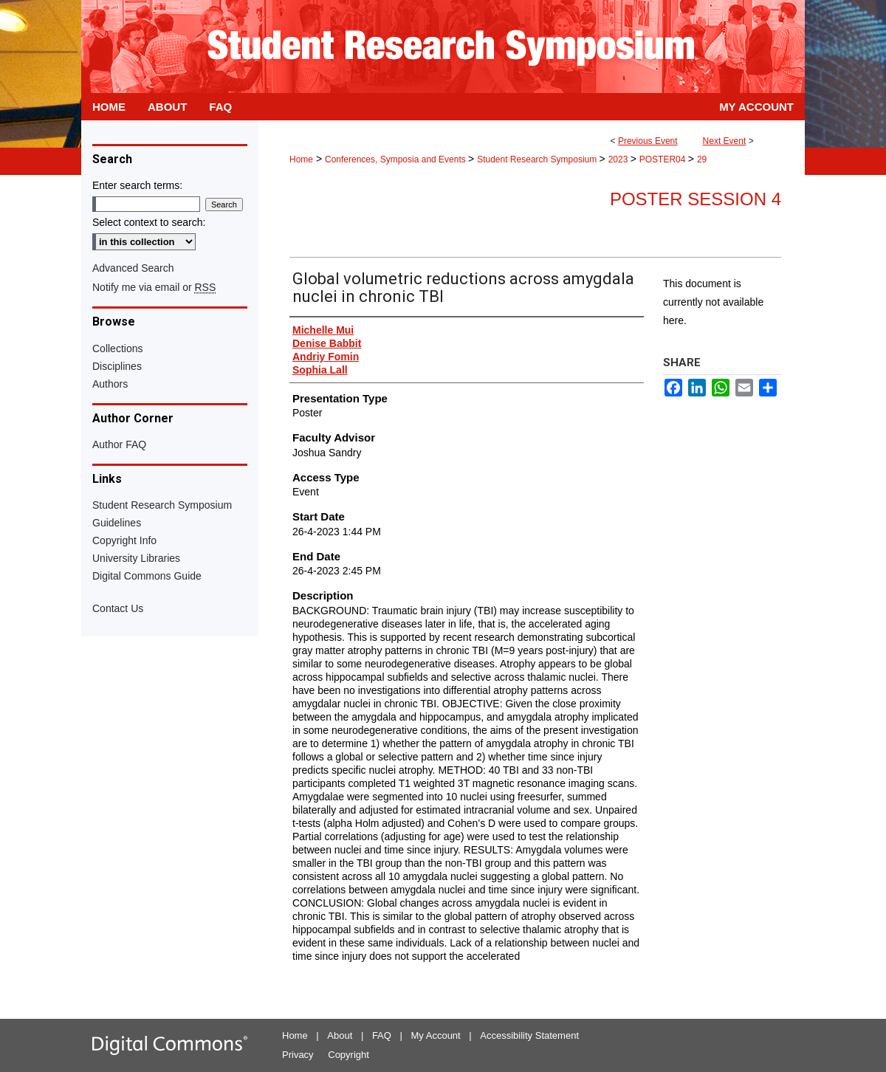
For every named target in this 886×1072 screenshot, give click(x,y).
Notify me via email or (154, 287)
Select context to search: (148, 222)
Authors (110, 384)
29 (702, 159)
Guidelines (116, 523)
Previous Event (648, 141)
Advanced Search (133, 268)
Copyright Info (124, 540)
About (339, 1035)
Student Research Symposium (538, 159)
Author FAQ (119, 444)
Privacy (298, 1054)
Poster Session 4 (695, 199)
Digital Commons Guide (147, 576)
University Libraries (136, 558)
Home (301, 159)
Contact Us (117, 608)
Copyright (348, 1054)
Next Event (724, 141)
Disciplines (117, 366)
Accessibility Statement (529, 1035)
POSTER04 (663, 159)
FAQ (381, 1035)
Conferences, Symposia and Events (396, 159)
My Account (436, 1035)
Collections (117, 348)
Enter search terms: (137, 185)
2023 (619, 159)
